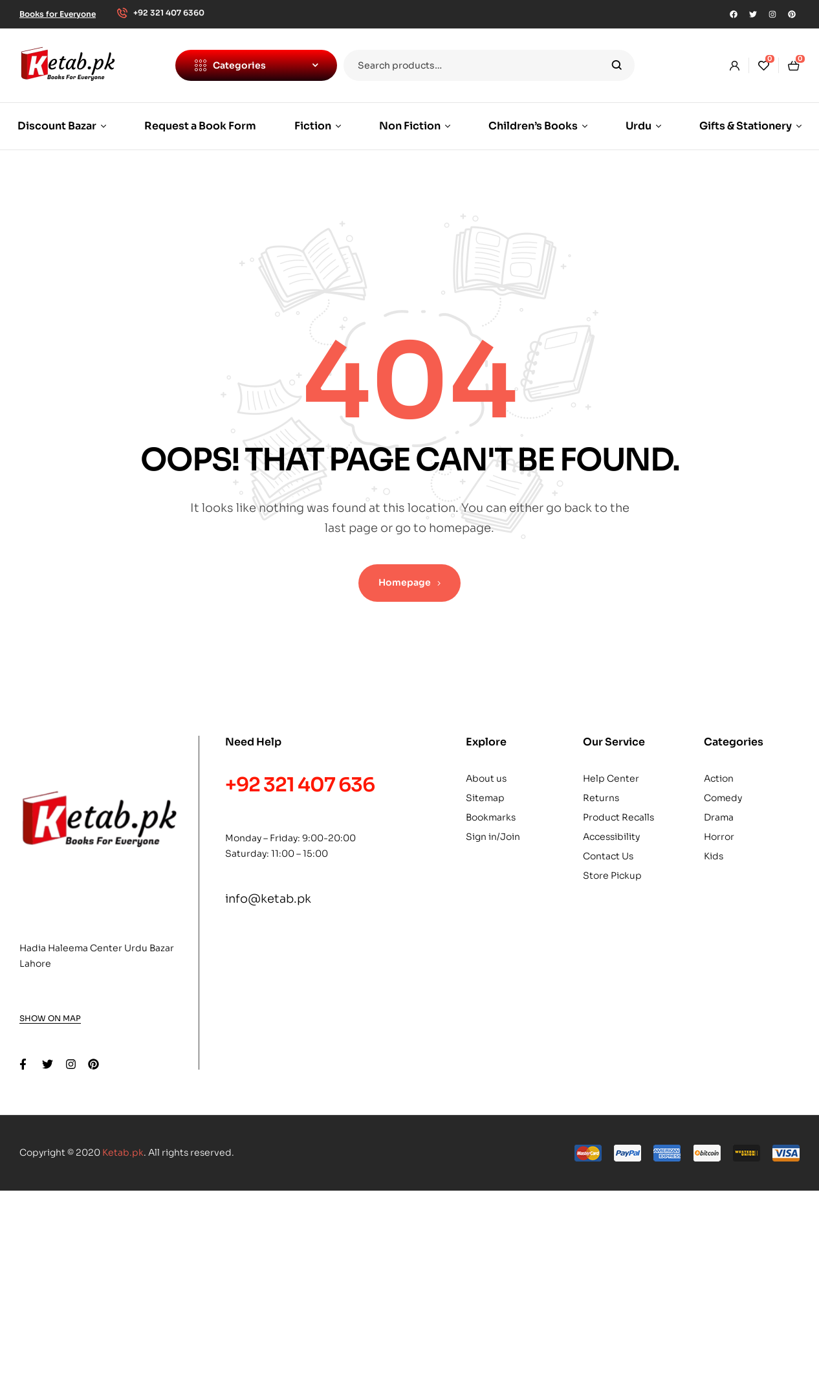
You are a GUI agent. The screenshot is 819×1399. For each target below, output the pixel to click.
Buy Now (323, 1280)
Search (617, 65)
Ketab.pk (123, 1152)
